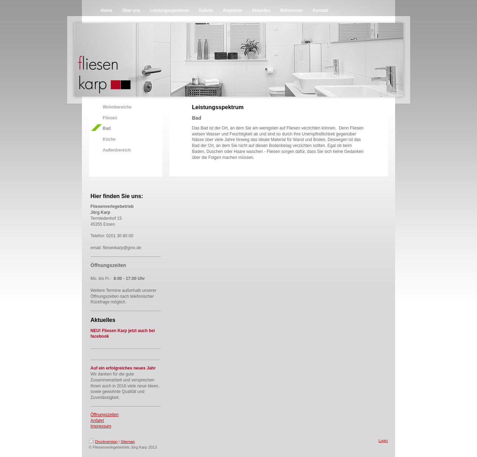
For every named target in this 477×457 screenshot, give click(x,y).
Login (383, 440)
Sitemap (128, 442)
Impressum (101, 426)
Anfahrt (97, 420)
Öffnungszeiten (105, 414)
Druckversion (103, 442)
